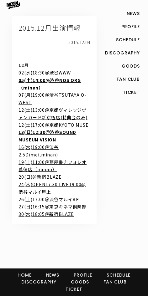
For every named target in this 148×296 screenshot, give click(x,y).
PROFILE (83, 275)
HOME (24, 275)
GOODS (80, 282)
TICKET (74, 289)
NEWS (52, 275)
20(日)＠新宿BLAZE (40, 177)
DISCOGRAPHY (38, 282)
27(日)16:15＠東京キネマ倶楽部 (52, 206)
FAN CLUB (115, 282)
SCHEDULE (118, 275)
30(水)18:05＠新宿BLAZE (46, 214)
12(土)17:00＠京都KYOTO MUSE (53, 125)
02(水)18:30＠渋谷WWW (44, 72)
